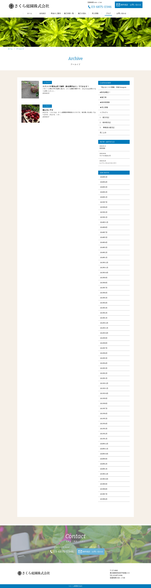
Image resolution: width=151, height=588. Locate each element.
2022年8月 (103, 346)
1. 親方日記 (104, 120)
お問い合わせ (121, 13)
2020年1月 (103, 471)
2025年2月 (103, 215)
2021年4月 (103, 426)
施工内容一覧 (69, 13)
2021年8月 (103, 406)
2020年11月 (104, 451)
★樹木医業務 (105, 105)
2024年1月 (103, 260)
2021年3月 (103, 431)
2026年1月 (103, 200)
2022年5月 (103, 361)
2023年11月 (104, 270)
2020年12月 (104, 446)
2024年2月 (103, 255)
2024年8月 (103, 230)
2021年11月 (104, 391)
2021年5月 (103, 421)
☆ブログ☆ (104, 115)
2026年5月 (103, 179)
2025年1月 (103, 220)
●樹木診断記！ (105, 95)
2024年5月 (103, 240)
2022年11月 (104, 330)
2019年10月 (104, 481)
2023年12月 (104, 265)
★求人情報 (104, 110)
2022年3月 (103, 371)
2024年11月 (104, 225)
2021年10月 (104, 396)
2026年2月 (103, 195)
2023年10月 (104, 275)
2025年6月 (103, 210)
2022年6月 (103, 356)
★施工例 (103, 100)
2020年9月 (103, 461)
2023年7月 (103, 290)
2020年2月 (103, 466)
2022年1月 (103, 381)
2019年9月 (103, 486)
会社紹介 (42, 13)
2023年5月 (103, 300)
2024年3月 (103, 250)
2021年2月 (103, 436)
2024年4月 (103, 245)
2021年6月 (103, 416)
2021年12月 (104, 386)
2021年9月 (103, 401)
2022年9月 (103, 341)
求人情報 (95, 13)
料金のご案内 (56, 13)
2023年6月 (103, 295)
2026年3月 (103, 190)
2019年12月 (104, 476)
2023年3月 (103, 310)
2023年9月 (103, 280)
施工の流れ (82, 13)
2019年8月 (103, 491)
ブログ (108, 13)
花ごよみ (103, 135)
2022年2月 (103, 376)
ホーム (29, 13)
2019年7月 (103, 497)
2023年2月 (103, 315)
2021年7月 (103, 411)
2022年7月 (103, 351)
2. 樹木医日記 (105, 125)
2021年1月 (103, 441)
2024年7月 (103, 235)
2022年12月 (104, 325)
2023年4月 (103, 305)
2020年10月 (104, 456)
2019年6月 (103, 502)
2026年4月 (103, 185)
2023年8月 (103, 285)
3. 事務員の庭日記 (107, 130)
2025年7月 (103, 205)
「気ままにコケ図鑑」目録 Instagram (113, 90)
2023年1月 (103, 320)
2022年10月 (104, 335)
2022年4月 (103, 366)
